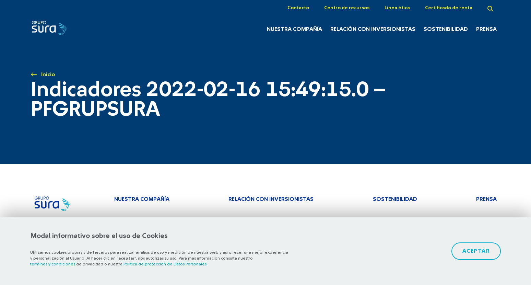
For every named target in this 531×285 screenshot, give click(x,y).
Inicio (48, 74)
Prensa (486, 29)
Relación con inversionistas (372, 29)
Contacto (298, 7)
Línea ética (397, 7)
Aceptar (476, 251)
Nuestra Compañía (294, 29)
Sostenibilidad (446, 29)
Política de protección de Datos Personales (164, 264)
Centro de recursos (346, 7)
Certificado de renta (448, 7)
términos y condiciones (52, 264)
